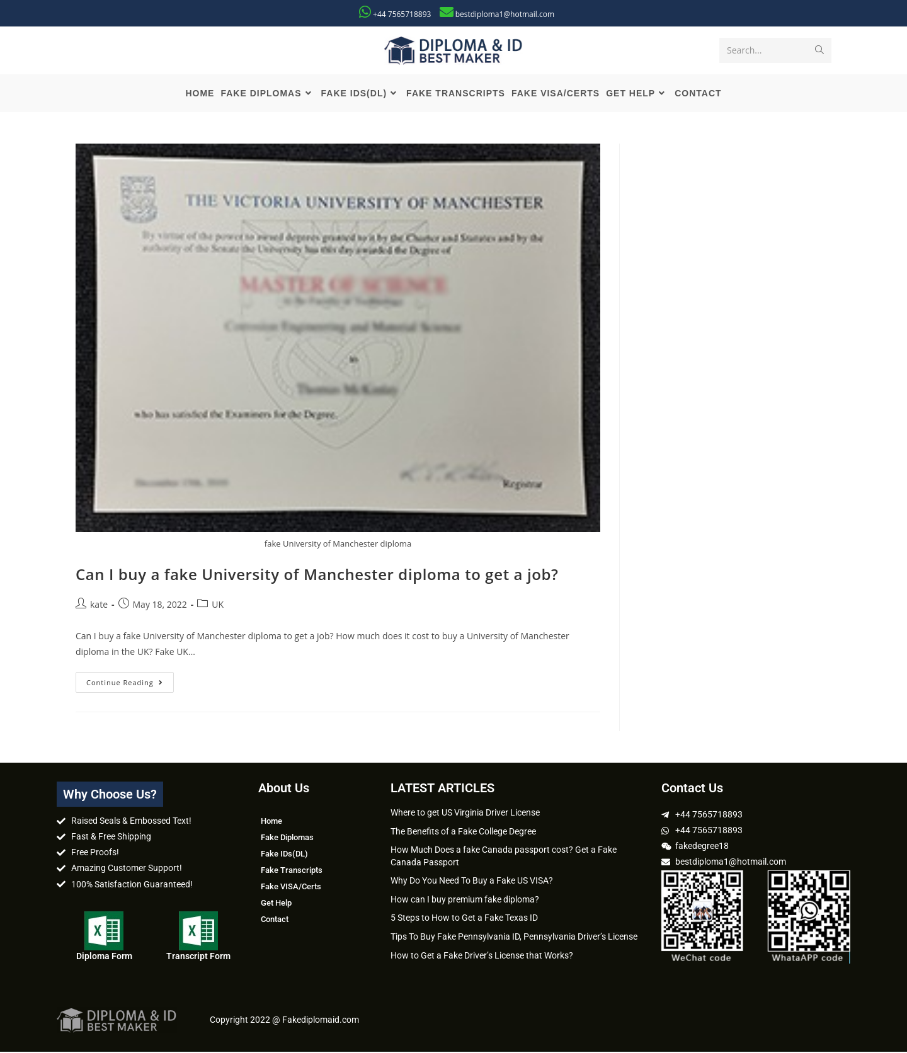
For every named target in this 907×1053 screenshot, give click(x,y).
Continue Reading (130, 680)
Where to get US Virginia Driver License (465, 814)
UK (218, 605)
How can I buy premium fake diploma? (465, 901)
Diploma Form (104, 957)
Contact (274, 920)
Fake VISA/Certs (291, 887)
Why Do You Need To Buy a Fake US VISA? (472, 882)
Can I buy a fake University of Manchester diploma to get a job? (317, 575)
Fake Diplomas (287, 838)
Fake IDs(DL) (284, 855)
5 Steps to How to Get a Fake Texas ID (464, 919)
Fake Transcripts (291, 871)
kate (99, 605)
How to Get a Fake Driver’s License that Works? (482, 956)
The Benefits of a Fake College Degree (463, 832)
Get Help (276, 904)
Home (271, 822)
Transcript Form (198, 957)
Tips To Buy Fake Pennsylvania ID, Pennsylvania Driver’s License (514, 938)
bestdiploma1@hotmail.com (504, 14)
